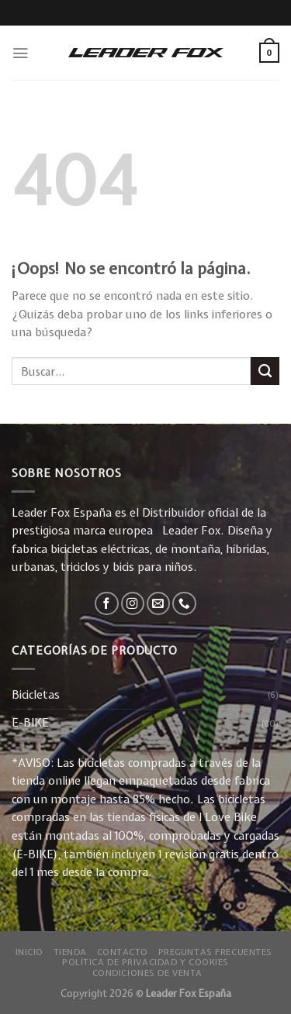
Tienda (70, 951)
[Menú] (20, 53)
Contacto (123, 951)
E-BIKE (30, 722)
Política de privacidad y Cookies (145, 962)
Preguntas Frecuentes (215, 951)
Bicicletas (36, 695)
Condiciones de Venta (147, 972)
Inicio (29, 951)
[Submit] (265, 371)
